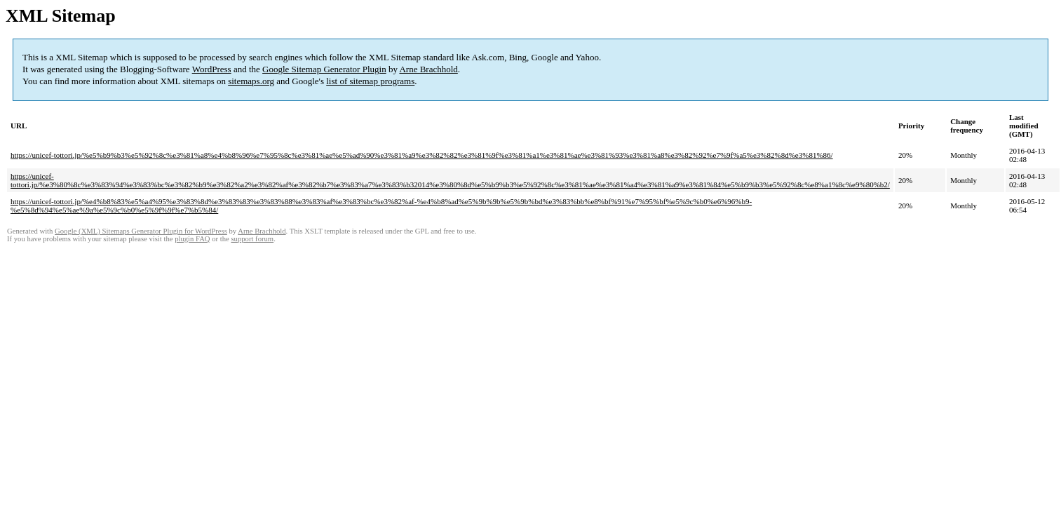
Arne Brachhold (428, 69)
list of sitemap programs (370, 81)
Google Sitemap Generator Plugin (324, 69)
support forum (252, 239)
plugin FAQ (192, 239)
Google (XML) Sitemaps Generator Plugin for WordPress (141, 231)
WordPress (211, 69)
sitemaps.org (251, 81)
